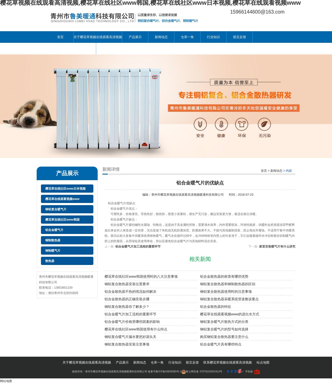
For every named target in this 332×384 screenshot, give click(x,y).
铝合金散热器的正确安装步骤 (127, 299)
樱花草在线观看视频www (62, 199)
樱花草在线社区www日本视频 (65, 188)
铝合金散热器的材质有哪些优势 (224, 276)
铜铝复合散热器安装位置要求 (127, 284)
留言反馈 (239, 37)
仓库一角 (187, 37)
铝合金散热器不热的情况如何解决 (130, 291)
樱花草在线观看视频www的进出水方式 (229, 314)
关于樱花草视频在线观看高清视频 (98, 37)
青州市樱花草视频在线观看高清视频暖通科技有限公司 (188, 194)
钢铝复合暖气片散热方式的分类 (224, 322)
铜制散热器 (52, 240)
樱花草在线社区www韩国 (62, 219)
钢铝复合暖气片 (55, 209)
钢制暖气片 (52, 250)
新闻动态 (161, 37)
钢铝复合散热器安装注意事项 (127, 344)
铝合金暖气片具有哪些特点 (220, 344)
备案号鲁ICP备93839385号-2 (165, 371)
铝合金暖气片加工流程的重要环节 (138, 246)
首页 (60, 37)
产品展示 (135, 37)
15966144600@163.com (257, 12)
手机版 (249, 371)
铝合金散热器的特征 (215, 306)
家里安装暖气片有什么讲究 (277, 246)
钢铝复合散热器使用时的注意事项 (226, 291)
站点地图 (263, 362)
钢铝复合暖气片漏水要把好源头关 (130, 337)
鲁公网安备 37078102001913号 (202, 371)
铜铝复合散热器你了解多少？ (127, 306)
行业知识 (213, 37)
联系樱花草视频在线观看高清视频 (71, 48)
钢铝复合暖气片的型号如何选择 (224, 329)
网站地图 (6, 381)
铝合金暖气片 (54, 230)
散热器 (49, 261)
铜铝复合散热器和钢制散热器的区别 (227, 284)
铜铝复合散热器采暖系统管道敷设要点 (229, 299)
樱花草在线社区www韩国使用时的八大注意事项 (141, 276)
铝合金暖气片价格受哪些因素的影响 (132, 322)
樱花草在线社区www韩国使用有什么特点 (136, 329)
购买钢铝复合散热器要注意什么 (224, 337)
